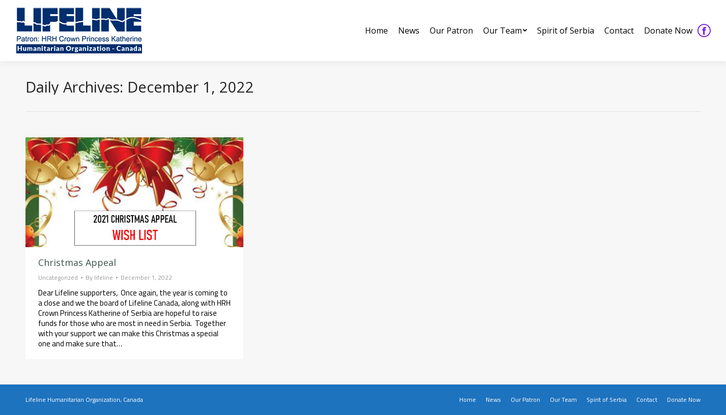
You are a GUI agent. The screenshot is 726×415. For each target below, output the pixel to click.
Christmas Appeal (77, 262)
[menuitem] (376, 30)
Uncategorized (58, 277)
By (99, 278)
